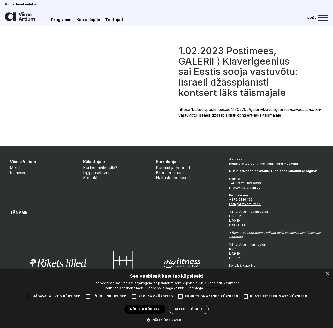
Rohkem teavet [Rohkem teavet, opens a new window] (216, 288)
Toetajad (114, 19)
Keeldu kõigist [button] (189, 309)
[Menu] (317, 17)
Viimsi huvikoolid (20, 4)
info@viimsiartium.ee (245, 187)
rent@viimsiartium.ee (245, 204)
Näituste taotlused (173, 177)
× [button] (327, 274)
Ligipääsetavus (96, 172)
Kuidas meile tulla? (100, 167)
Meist (15, 167)
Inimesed (18, 172)
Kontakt (90, 177)
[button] (166, 320)
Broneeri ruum (170, 172)
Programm (61, 19)
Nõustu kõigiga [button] (145, 309)
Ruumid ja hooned (173, 167)
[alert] (166, 298)
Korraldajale (88, 19)
